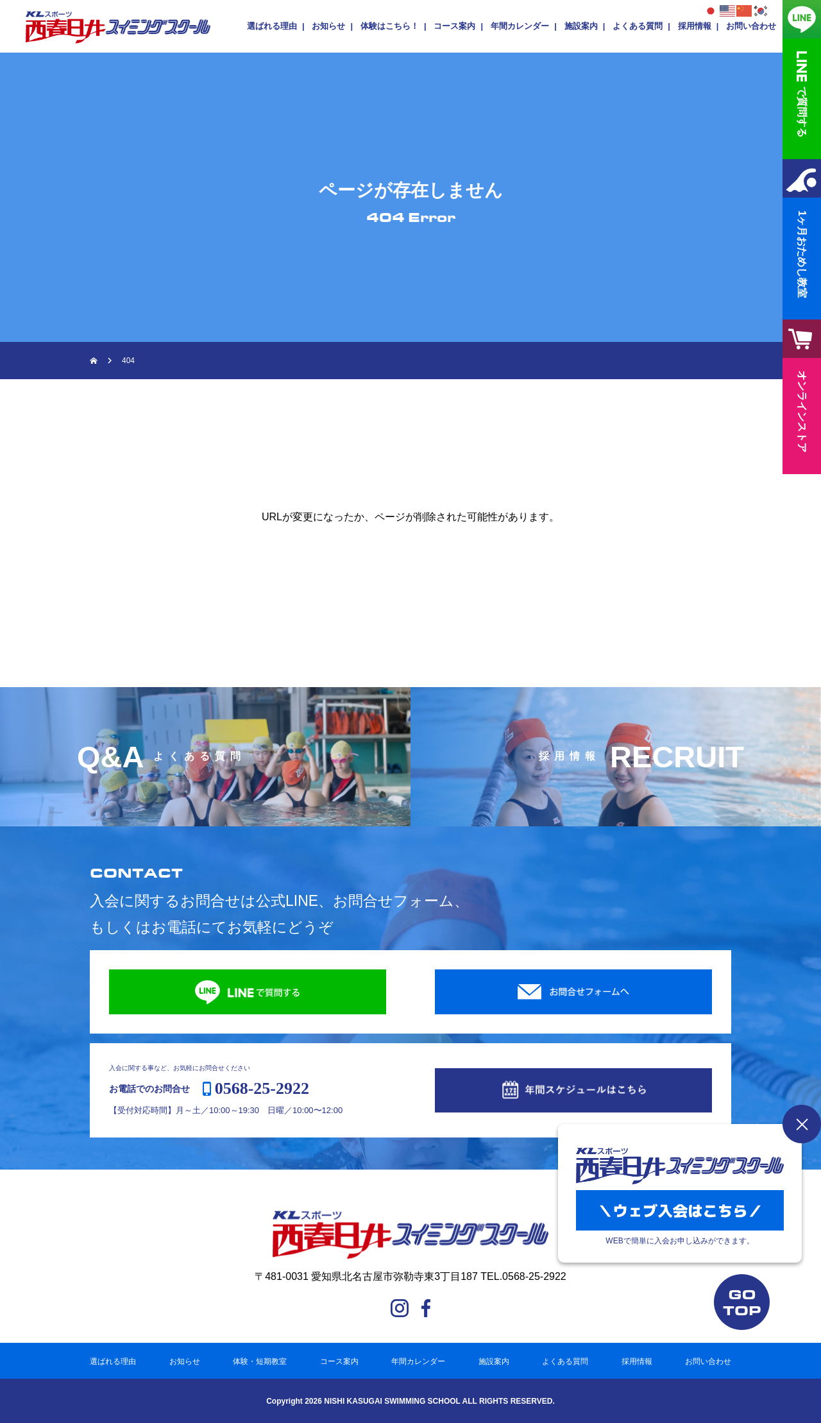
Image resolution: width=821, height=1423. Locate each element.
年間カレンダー (520, 26)
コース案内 (454, 26)
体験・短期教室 (260, 1361)
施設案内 (581, 26)
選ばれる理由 (272, 26)
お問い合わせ (751, 26)
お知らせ (328, 26)
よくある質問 (638, 26)
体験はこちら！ (389, 26)
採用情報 (694, 26)
